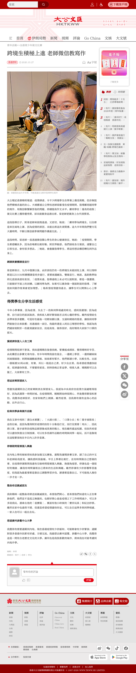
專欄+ (118, 617)
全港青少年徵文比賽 (31, 45)
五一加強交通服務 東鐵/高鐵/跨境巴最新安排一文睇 (114, 145)
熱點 (26, 617)
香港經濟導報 (52, 647)
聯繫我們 (64, 667)
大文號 (88, 613)
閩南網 (26, 649)
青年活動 (12, 45)
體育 (71, 621)
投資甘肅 (27, 657)
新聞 (11, 613)
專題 (102, 613)
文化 (71, 617)
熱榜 (108, 92)
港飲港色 (73, 628)
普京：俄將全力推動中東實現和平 (114, 172)
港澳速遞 (119, 628)
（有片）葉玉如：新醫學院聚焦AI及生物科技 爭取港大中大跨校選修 (115, 155)
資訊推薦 (119, 621)
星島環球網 (65, 647)
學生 (30, 555)
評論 (88, 580)
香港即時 (12, 62)
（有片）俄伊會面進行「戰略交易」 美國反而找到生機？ (115, 136)
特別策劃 (103, 621)
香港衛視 (39, 647)
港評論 (42, 625)
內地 (11, 621)
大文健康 (119, 632)
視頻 (26, 613)
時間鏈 (121, 92)
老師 (23, 555)
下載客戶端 (120, 4)
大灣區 (11, 625)
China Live (59, 624)
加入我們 (89, 667)
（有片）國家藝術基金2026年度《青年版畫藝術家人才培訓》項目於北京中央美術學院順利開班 (115, 109)
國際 (11, 632)
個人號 (87, 621)
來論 (41, 621)
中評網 (76, 647)
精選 (26, 625)
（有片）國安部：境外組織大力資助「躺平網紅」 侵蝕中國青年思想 (114, 182)
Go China (59, 613)
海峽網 (84, 647)
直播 (26, 621)
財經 (11, 636)
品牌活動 (106, 601)
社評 (41, 617)
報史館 (124, 601)
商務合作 (76, 667)
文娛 (72, 613)
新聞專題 (103, 617)
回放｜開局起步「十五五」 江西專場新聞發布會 (114, 100)
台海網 (35, 649)
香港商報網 (28, 647)
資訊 (118, 613)
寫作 (17, 555)
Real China (59, 628)
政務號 (87, 617)
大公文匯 (68, 20)
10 (101, 180)
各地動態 (119, 625)
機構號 (87, 625)
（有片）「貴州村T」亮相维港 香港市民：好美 (115, 118)
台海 (11, 628)
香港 (11, 617)
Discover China (58, 618)
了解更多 (114, 82)
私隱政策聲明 (49, 667)
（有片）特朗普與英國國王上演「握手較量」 (114, 127)
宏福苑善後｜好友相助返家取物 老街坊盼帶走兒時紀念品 (114, 164)
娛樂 (71, 625)
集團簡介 (87, 601)
